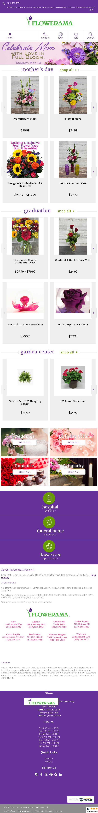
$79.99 (25, 130)
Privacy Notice (25, 811)
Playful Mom (73, 118)
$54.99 (73, 130)
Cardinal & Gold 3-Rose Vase (73, 260)
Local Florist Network (43, 811)
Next (94, 107)
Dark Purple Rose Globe (73, 324)
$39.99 (73, 195)
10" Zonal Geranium (73, 401)
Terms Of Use (9, 811)
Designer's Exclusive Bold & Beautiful (25, 184)
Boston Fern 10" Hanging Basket (25, 402)
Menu (10, 37)
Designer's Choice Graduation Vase (25, 261)
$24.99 (72, 271)
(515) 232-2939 (13, 3)
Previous (4, 107)
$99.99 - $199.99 (25, 195)
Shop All (67, 70)
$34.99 (73, 413)
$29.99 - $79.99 (25, 271)
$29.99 (25, 336)
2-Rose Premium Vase (73, 183)
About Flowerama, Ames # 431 (17, 569)
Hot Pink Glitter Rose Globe (25, 324)
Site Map (58, 811)
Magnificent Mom (25, 118)
